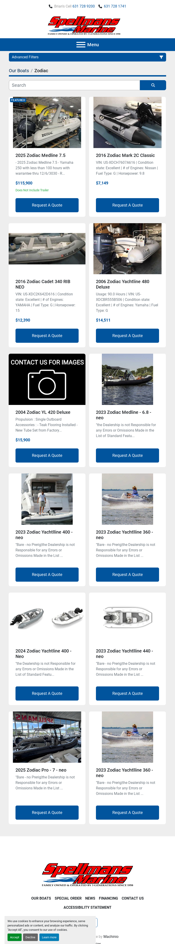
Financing (108, 898)
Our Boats (41, 898)
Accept (14, 937)
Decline (30, 937)
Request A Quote (47, 205)
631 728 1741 (115, 6)
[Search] (74, 85)
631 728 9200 (83, 6)
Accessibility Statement (87, 907)
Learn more (49, 937)
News (90, 898)
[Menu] (80, 44)
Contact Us (133, 898)
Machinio (110, 936)
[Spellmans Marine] (87, 874)
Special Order (68, 898)
